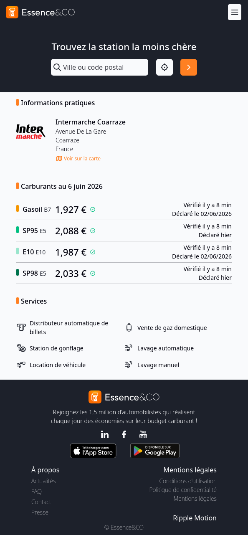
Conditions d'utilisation (188, 481)
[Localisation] (164, 67)
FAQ (36, 491)
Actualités (43, 481)
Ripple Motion (195, 517)
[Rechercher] (188, 67)
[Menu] (234, 12)
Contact (41, 502)
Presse (39, 512)
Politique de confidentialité (183, 490)
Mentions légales (195, 498)
